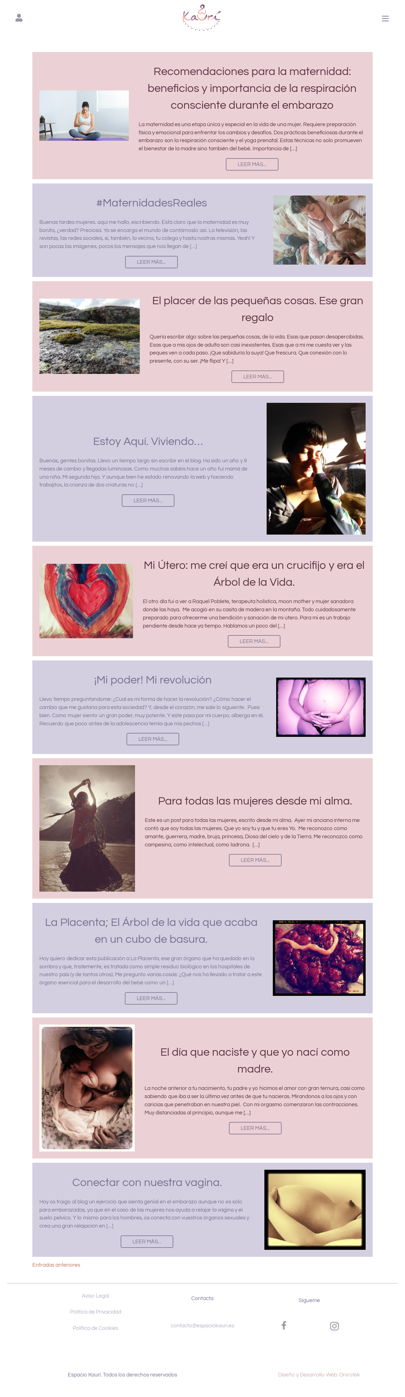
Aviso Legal (95, 1296)
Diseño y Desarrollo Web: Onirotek (319, 1375)
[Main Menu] (385, 19)
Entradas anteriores (56, 1265)
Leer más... (252, 164)
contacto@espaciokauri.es (202, 1325)
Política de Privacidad (95, 1312)
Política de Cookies (95, 1328)
